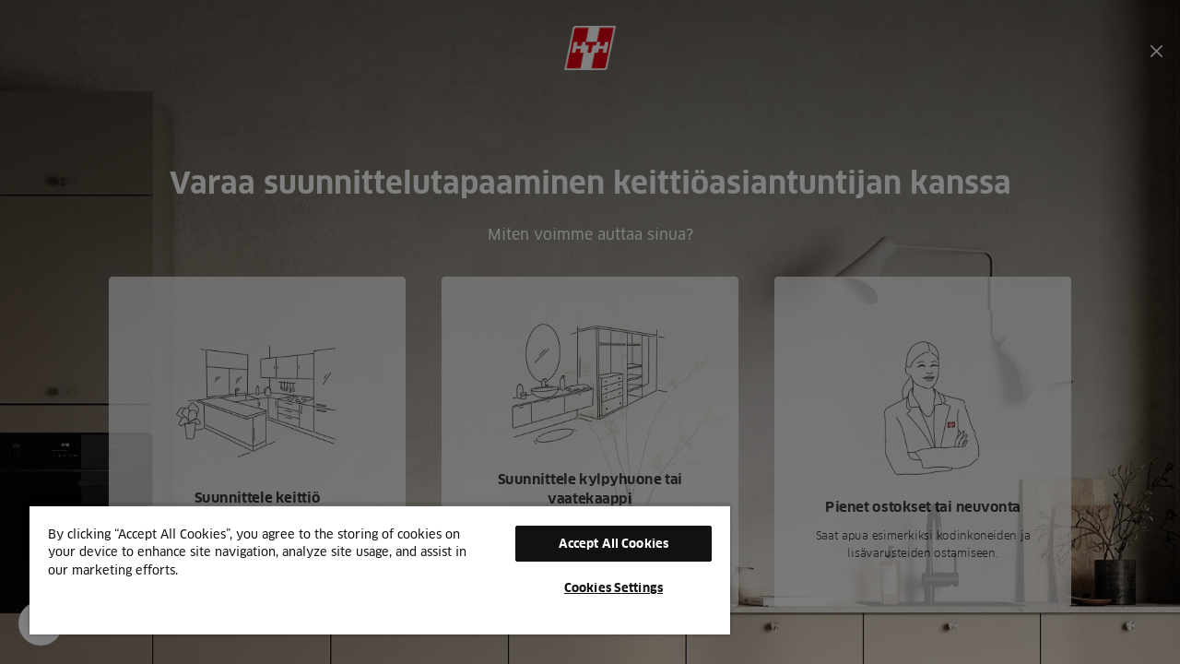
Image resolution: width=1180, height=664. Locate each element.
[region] (372, 569)
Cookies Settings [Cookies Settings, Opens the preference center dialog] (599, 587)
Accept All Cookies (600, 543)
